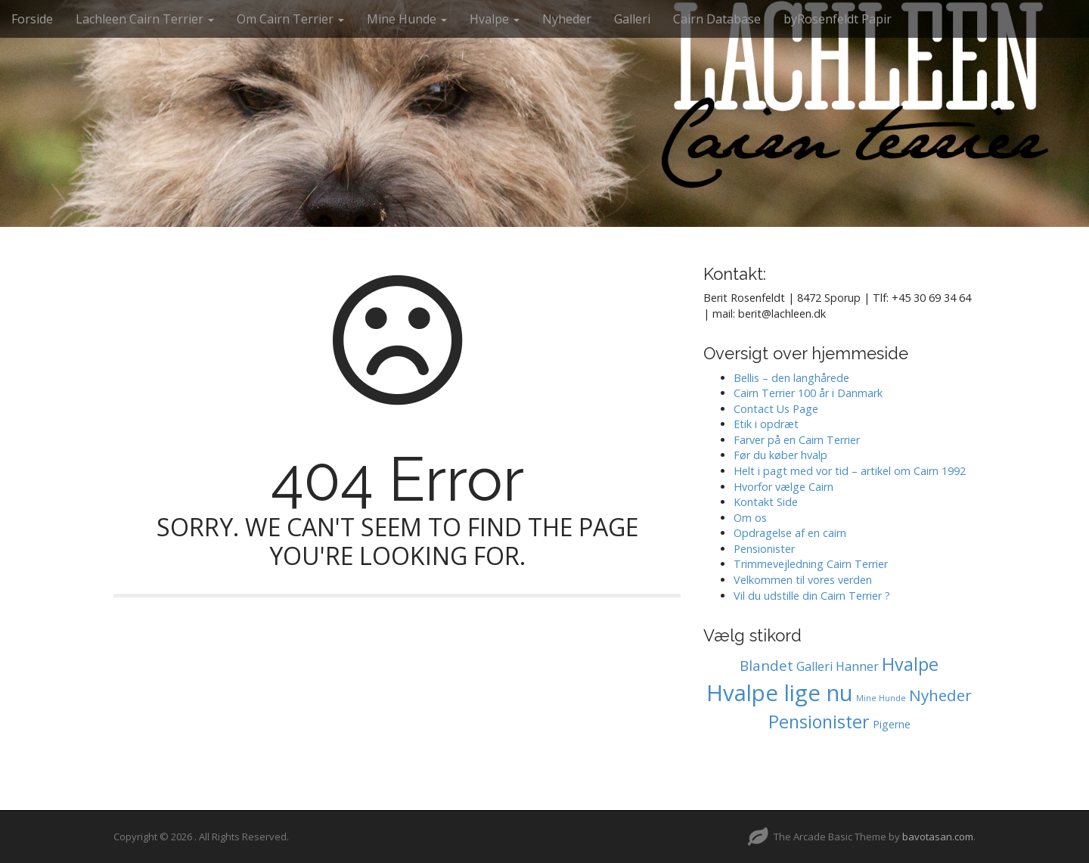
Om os (750, 518)
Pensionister (764, 549)
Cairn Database (717, 19)
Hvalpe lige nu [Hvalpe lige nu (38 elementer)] (779, 693)
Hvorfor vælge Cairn (783, 487)
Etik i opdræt (766, 424)
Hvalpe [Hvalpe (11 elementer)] (910, 664)
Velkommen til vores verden (803, 580)
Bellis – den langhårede (791, 378)
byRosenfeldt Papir (837, 19)
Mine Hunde (407, 19)
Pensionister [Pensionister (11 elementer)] (819, 721)
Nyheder (566, 19)
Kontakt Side (766, 502)
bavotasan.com (937, 836)
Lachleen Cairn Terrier (145, 19)
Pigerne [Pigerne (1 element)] (892, 724)
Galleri (632, 19)
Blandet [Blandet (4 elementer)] (766, 665)
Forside (32, 19)
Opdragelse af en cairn (790, 533)
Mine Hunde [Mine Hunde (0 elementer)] (881, 698)
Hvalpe (495, 19)
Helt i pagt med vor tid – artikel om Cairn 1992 (850, 471)
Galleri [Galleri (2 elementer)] (814, 666)
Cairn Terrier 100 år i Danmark (808, 393)
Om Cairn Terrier (290, 19)
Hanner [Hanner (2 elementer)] (857, 666)
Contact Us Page (776, 409)
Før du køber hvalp (780, 455)
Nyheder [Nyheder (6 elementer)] (940, 695)
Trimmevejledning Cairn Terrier (811, 564)
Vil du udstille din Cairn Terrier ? (812, 595)
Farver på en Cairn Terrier (797, 440)
